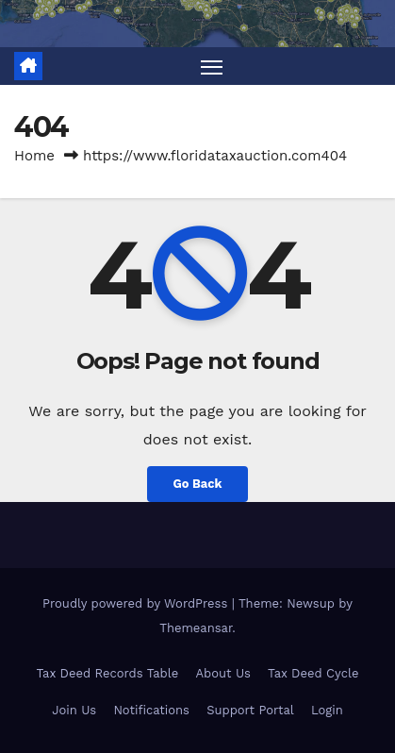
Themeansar (195, 628)
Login (327, 710)
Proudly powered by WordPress (137, 603)
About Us (222, 673)
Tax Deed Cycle (313, 673)
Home (34, 155)
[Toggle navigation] (212, 66)
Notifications (151, 710)
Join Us (74, 710)
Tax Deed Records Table (108, 673)
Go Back (197, 484)
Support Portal (250, 710)
